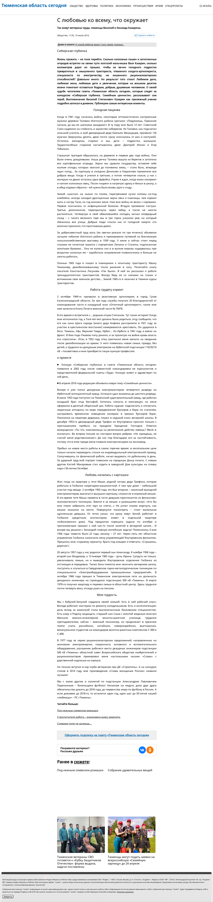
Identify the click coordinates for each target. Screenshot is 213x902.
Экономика (123, 6)
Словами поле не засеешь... (74, 723)
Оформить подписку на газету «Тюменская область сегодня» (107, 735)
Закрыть (8, 896)
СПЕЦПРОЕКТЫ (174, 6)
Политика (106, 6)
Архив (159, 6)
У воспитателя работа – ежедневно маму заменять (88, 717)
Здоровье (91, 6)
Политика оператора (125, 892)
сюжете (81, 762)
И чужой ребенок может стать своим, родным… (99, 44)
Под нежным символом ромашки (77, 710)
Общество (76, 6)
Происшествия (143, 6)
